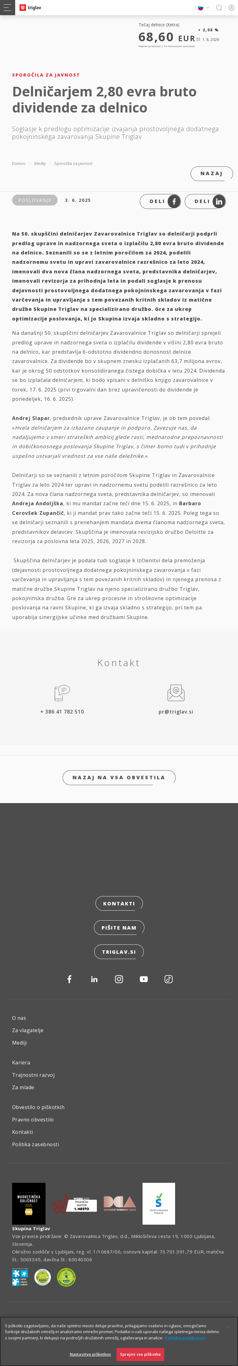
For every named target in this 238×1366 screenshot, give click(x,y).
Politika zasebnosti (35, 1144)
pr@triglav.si (176, 712)
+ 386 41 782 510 (62, 712)
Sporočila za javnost (73, 163)
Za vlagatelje (27, 1030)
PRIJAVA (230, 7)
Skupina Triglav (31, 1228)
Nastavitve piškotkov (90, 1355)
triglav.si (119, 951)
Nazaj (212, 173)
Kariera (21, 1062)
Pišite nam (119, 927)
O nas (19, 1018)
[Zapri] (228, 1327)
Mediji (40, 163)
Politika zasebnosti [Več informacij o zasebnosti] (185, 1338)
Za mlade (23, 1087)
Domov (18, 163)
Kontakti (119, 903)
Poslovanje (34, 200)
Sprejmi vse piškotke (140, 1355)
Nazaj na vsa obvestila (119, 777)
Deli (165, 201)
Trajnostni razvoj (33, 1075)
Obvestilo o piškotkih (38, 1107)
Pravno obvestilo (33, 1119)
